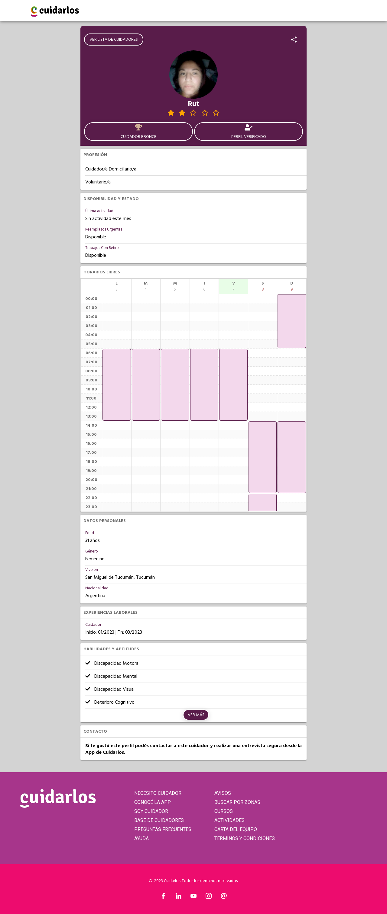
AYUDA (141, 838)
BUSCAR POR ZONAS (237, 802)
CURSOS (223, 811)
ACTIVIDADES (229, 820)
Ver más (196, 715)
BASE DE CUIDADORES (159, 820)
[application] (116, 385)
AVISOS (222, 793)
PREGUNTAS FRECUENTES (162, 829)
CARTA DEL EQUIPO (235, 829)
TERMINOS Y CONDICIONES (244, 838)
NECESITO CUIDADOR (157, 793)
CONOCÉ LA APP (152, 802)
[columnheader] (117, 286)
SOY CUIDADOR (151, 811)
